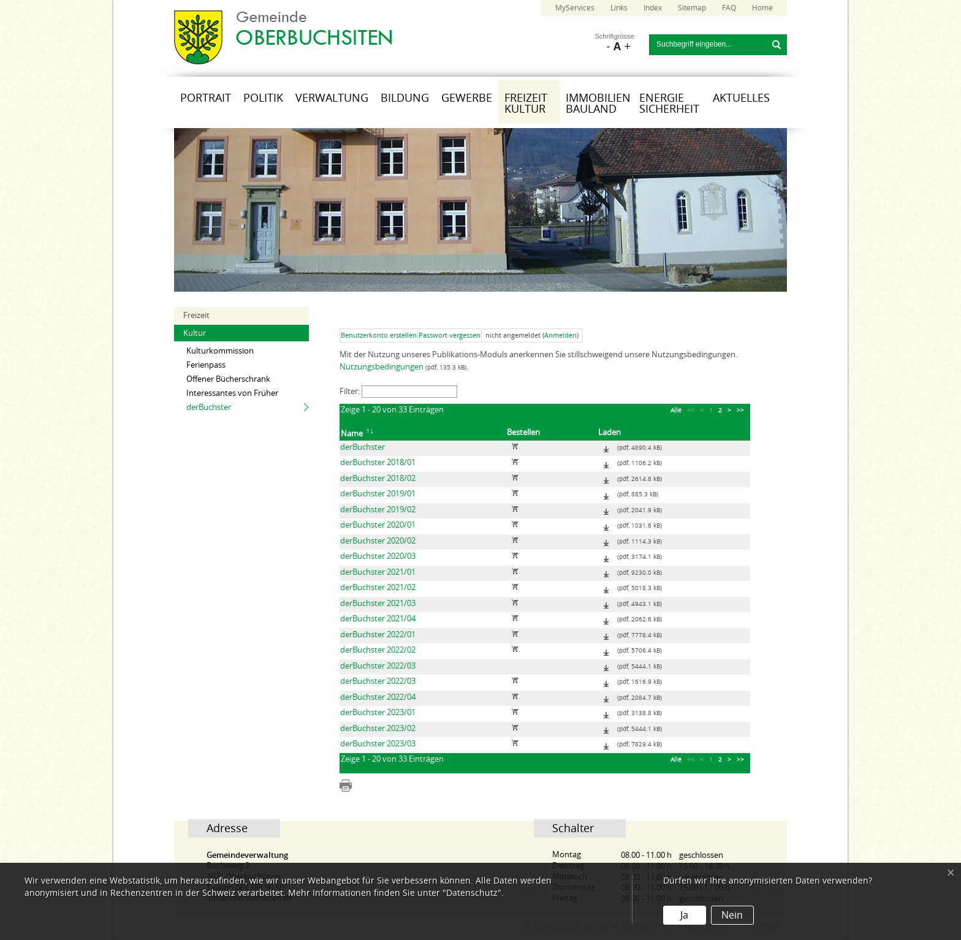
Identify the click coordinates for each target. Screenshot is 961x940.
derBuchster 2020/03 (378, 556)
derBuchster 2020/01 (378, 524)
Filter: (398, 391)
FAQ (729, 8)
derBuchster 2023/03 (378, 743)
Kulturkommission (220, 350)
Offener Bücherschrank (228, 379)
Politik (263, 98)
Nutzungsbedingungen (382, 366)
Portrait (205, 98)
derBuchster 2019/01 (378, 493)
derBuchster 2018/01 (378, 462)
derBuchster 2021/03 (378, 603)
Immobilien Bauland (598, 103)
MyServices (574, 8)
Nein (732, 915)
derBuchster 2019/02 (378, 509)
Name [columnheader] (358, 431)
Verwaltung (331, 98)
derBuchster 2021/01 (378, 572)
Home (762, 8)
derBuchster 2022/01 (378, 634)
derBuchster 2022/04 (378, 697)
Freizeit (196, 315)
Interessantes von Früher (232, 393)
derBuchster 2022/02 (378, 649)
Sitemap (692, 8)
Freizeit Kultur (525, 103)
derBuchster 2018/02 (378, 478)
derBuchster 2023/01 (378, 712)
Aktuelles (741, 98)
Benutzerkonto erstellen (379, 335)
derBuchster (208, 407)
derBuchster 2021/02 (378, 587)
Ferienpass (206, 365)
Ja (684, 915)
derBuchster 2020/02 (378, 540)
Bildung (405, 98)
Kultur (194, 333)
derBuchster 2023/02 (378, 728)
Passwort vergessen (449, 335)
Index (653, 8)
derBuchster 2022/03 (378, 665)
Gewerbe (466, 98)
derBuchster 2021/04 (378, 618)
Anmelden (560, 335)
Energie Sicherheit (669, 103)
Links (619, 8)
